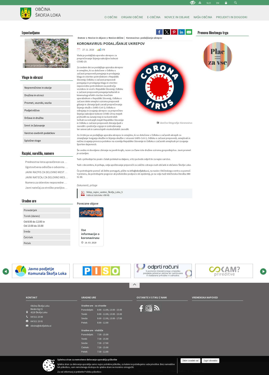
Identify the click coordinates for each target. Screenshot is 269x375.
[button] (235, 2)
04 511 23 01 (37, 318)
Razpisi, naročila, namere (38, 153)
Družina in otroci (34, 95)
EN (217, 2)
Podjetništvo (32, 110)
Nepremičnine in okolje (38, 87)
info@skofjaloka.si (139, 170)
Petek (27, 243)
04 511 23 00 (37, 314)
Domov (81, 37)
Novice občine (116, 37)
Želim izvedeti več (190, 360)
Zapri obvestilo (210, 360)
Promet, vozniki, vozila (37, 102)
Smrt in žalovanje (34, 125)
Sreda (27, 231)
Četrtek (28, 237)
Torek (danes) (32, 216)
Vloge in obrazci (32, 77)
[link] (159, 32)
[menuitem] (111, 17)
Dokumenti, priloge (87, 185)
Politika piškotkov (92, 371)
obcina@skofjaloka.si (41, 323)
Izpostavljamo (31, 32)
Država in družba (33, 118)
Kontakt (31, 294)
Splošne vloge (32, 140)
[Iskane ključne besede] (232, 2)
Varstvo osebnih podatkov (39, 133)
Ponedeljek (30, 210)
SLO (209, 2)
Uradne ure (88, 294)
